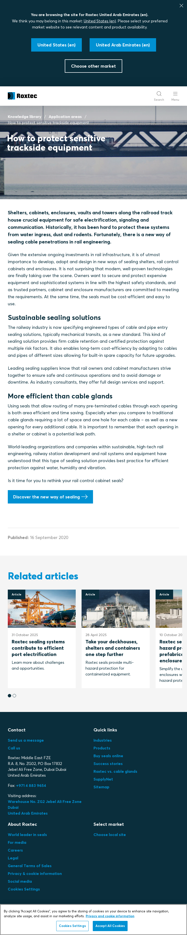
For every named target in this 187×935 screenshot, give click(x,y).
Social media (20, 881)
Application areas (65, 116)
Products (102, 748)
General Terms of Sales (30, 865)
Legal (13, 857)
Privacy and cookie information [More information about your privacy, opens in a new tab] (110, 916)
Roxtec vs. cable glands (115, 771)
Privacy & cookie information (35, 873)
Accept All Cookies (110, 926)
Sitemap (101, 786)
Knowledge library (24, 116)
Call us (14, 748)
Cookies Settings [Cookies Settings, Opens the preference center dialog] (72, 926)
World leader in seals (27, 834)
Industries (103, 740)
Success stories (108, 763)
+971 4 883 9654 (31, 785)
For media (17, 842)
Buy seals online (108, 755)
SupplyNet (103, 779)
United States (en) (100, 20)
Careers (15, 850)
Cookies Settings (24, 889)
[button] (9, 695)
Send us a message (26, 740)
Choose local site (110, 834)
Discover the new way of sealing (46, 496)
